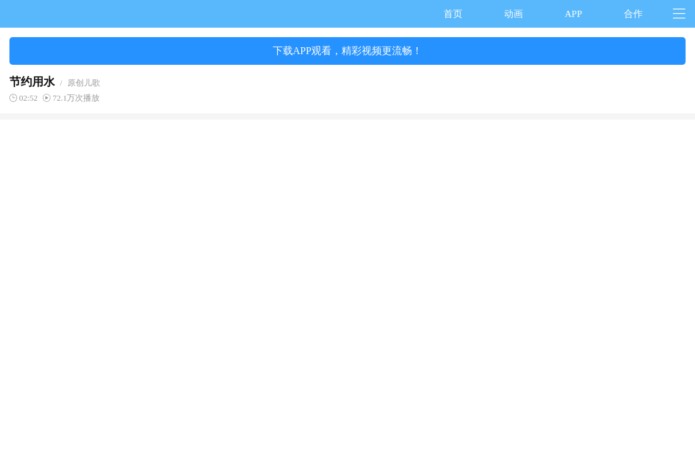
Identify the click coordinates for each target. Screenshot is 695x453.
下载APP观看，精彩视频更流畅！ (347, 50)
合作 (633, 14)
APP (573, 14)
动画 (513, 14)
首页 (453, 14)
